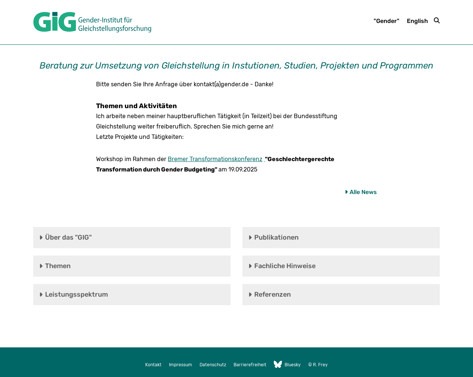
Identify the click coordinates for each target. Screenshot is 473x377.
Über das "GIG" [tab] (68, 237)
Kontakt (153, 364)
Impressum (180, 364)
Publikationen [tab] (276, 237)
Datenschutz (213, 364)
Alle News (363, 192)
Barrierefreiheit (250, 364)
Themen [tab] (58, 266)
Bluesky (287, 364)
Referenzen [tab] (272, 294)
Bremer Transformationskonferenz (215, 159)
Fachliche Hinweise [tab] (285, 266)
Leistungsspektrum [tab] (76, 294)
